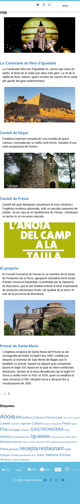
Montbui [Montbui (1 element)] (40, 442)
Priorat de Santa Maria (19, 346)
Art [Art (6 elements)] (19, 416)
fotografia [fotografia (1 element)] (25, 430)
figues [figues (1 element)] (74, 424)
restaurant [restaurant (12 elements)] (51, 448)
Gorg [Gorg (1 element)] (66, 430)
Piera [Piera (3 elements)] (4, 449)
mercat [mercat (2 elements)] (16, 441)
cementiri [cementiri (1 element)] (15, 424)
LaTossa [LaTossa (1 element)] (54, 437)
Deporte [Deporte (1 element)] (47, 424)
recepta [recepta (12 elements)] (29, 448)
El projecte (9, 268)
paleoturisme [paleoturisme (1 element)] (71, 442)
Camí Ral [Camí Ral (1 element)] (67, 417)
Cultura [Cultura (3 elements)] (37, 423)
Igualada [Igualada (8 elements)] (40, 436)
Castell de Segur (14, 133)
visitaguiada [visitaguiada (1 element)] (24, 459)
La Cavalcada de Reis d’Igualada (28, 63)
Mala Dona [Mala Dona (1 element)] (71, 437)
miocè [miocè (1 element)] (25, 442)
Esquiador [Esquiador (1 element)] (56, 424)
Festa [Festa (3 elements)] (66, 423)
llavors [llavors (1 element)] (62, 437)
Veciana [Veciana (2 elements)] (5, 459)
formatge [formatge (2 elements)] (14, 429)
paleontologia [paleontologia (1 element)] (57, 442)
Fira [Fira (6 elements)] (4, 429)
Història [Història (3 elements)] (5, 437)
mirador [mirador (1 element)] (32, 442)
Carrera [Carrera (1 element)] (76, 417)
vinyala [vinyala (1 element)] (14, 459)
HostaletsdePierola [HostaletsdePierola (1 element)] (21, 437)
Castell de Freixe (14, 199)
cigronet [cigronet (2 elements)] (26, 423)
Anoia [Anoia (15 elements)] (7, 416)
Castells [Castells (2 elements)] (5, 423)
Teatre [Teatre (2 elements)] (40, 455)
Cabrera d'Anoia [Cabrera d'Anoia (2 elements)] (44, 417)
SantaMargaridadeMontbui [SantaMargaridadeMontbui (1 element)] (23, 455)
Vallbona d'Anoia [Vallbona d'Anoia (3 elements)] (57, 455)
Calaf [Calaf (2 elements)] (58, 417)
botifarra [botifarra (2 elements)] (27, 417)
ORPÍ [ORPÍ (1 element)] (47, 442)
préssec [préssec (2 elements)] (14, 449)
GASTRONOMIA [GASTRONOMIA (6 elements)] (47, 429)
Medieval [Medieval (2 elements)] (6, 441)
